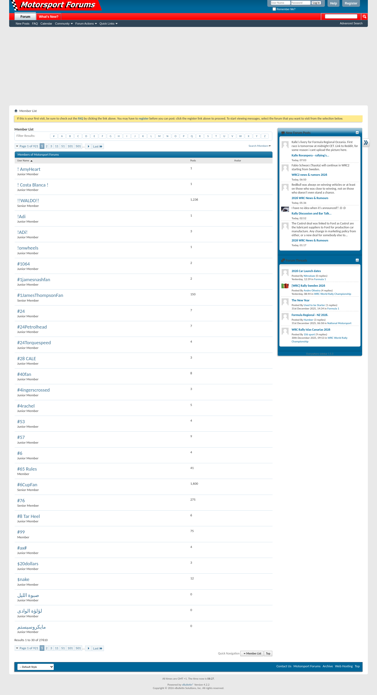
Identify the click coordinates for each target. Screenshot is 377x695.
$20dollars (27, 564)
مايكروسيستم (31, 627)
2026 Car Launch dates (306, 271)
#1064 (23, 264)
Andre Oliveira (312, 290)
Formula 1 (320, 279)
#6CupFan (27, 485)
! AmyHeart (28, 169)
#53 (21, 422)
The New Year (300, 300)
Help (333, 3)
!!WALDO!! (28, 200)
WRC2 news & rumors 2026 (309, 175)
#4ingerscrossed (33, 390)
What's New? (48, 17)
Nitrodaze (309, 276)
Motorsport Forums (306, 666)
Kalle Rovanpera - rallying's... (310, 155)
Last (98, 146)
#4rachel (26, 406)
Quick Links (106, 23)
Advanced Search (351, 23)
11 (56, 146)
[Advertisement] (188, 66)
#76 (21, 501)
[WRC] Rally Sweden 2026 (308, 285)
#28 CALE (26, 358)
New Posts (23, 23)
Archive (328, 666)
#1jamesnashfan (33, 279)
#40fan (24, 374)
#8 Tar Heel (28, 516)
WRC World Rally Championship (332, 294)
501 (78, 146)
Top (268, 653)
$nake (23, 579)
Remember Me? (284, 9)
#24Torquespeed (34, 343)
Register (351, 3)
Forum (25, 17)
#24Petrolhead (32, 327)
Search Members (258, 146)
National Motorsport (339, 323)
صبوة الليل (28, 595)
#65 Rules (27, 469)
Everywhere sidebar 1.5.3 (320, 353)
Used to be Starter (314, 305)
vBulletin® (188, 684)
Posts (193, 160)
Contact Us (283, 666)
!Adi (21, 216)
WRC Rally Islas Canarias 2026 (311, 329)
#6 (19, 453)
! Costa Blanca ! (32, 185)
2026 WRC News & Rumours (310, 198)
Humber (308, 319)
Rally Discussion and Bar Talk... (311, 213)
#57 (21, 437)
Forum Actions (84, 23)
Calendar (46, 23)
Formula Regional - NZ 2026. (310, 315)
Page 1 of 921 (29, 146)
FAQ (35, 23)
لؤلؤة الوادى (29, 611)
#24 (21, 311)
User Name (25, 160)
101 (70, 146)
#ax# (22, 548)
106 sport (309, 334)
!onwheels (27, 248)
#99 (21, 532)
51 (63, 146)
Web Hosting (344, 666)
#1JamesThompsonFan (40, 295)
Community (62, 23)
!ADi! (22, 232)
